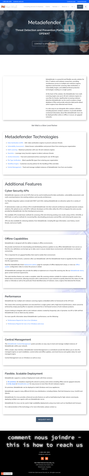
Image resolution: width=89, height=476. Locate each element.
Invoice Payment (82, 1)
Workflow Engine (13, 163)
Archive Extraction (13, 156)
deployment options (30, 264)
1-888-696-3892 (7, 1)
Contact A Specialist (44, 44)
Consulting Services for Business (33, 6)
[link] (9, 6)
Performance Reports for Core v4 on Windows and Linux (26, 324)
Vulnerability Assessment (16, 146)
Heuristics (11, 153)
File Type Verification (14, 160)
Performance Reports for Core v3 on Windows (22, 320)
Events (48, 6)
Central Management (14, 167)
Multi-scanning (12, 150)
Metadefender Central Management (19, 344)
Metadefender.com (23, 384)
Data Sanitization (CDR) (15, 143)
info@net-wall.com (18, 1)
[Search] (86, 7)
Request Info (44, 419)
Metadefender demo (77, 270)
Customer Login (71, 1)
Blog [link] (80, 6)
